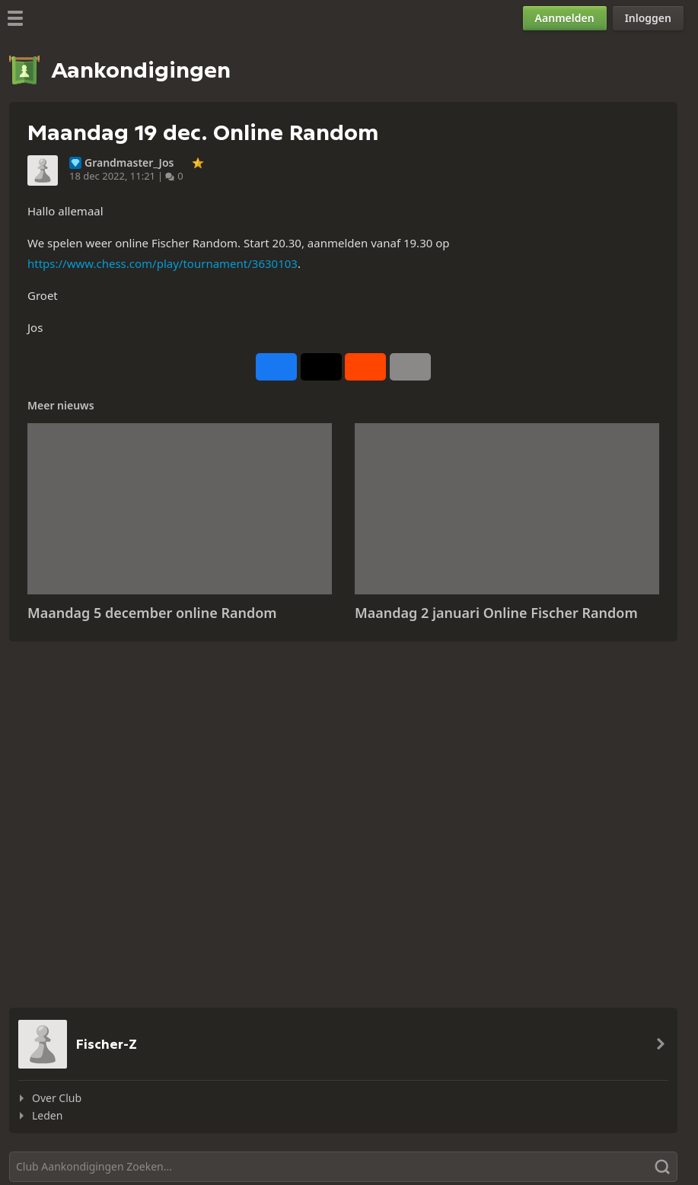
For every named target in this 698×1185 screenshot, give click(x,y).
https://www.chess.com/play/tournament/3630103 (162, 263)
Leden (47, 1115)
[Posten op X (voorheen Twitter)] (321, 367)
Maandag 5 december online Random (152, 613)
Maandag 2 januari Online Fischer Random (496, 613)
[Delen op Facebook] (276, 367)
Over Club (56, 1098)
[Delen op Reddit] (365, 367)
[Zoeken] (343, 1167)
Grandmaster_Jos (129, 163)
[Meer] (410, 367)
